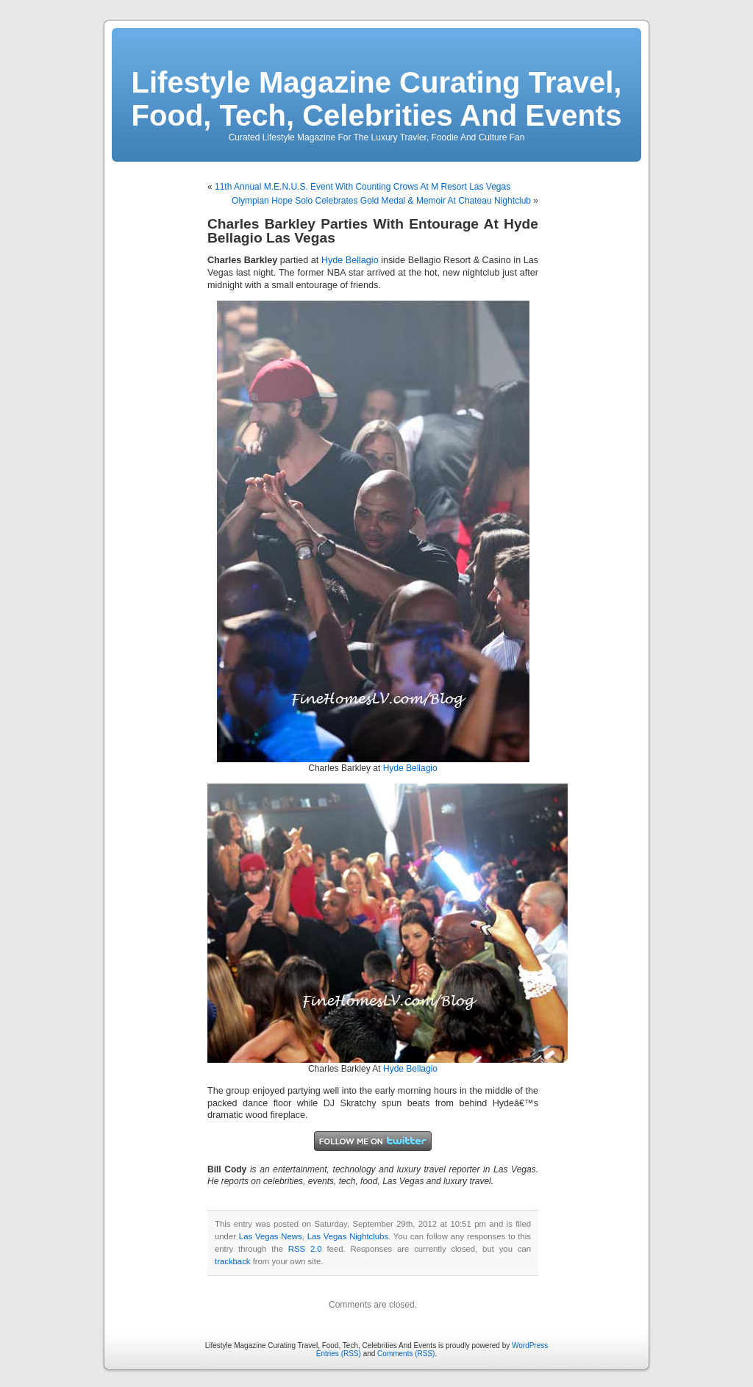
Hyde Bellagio (350, 260)
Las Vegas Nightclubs (347, 1236)
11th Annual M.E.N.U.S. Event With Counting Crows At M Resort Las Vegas (362, 187)
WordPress (530, 1345)
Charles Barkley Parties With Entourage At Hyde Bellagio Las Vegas (372, 230)
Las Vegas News (270, 1236)
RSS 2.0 (305, 1248)
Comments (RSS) (406, 1354)
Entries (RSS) (338, 1354)
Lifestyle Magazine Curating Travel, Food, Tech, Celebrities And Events (377, 99)
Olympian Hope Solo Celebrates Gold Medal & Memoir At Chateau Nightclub (381, 201)
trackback (232, 1261)
